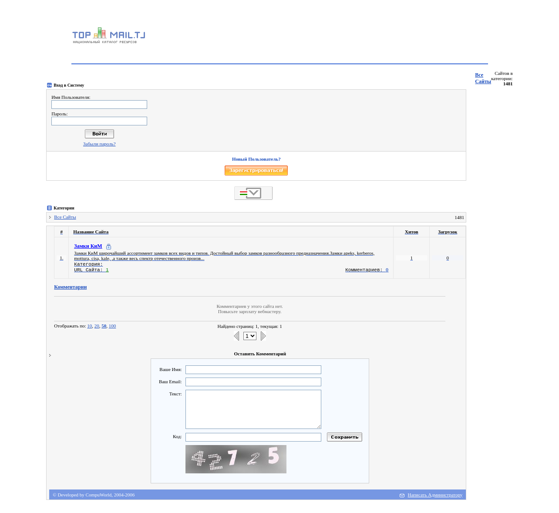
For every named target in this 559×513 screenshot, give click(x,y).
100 (112, 325)
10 (89, 325)
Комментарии (70, 287)
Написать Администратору (435, 494)
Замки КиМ (88, 246)
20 (96, 325)
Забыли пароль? (99, 143)
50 (103, 325)
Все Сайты (483, 78)
